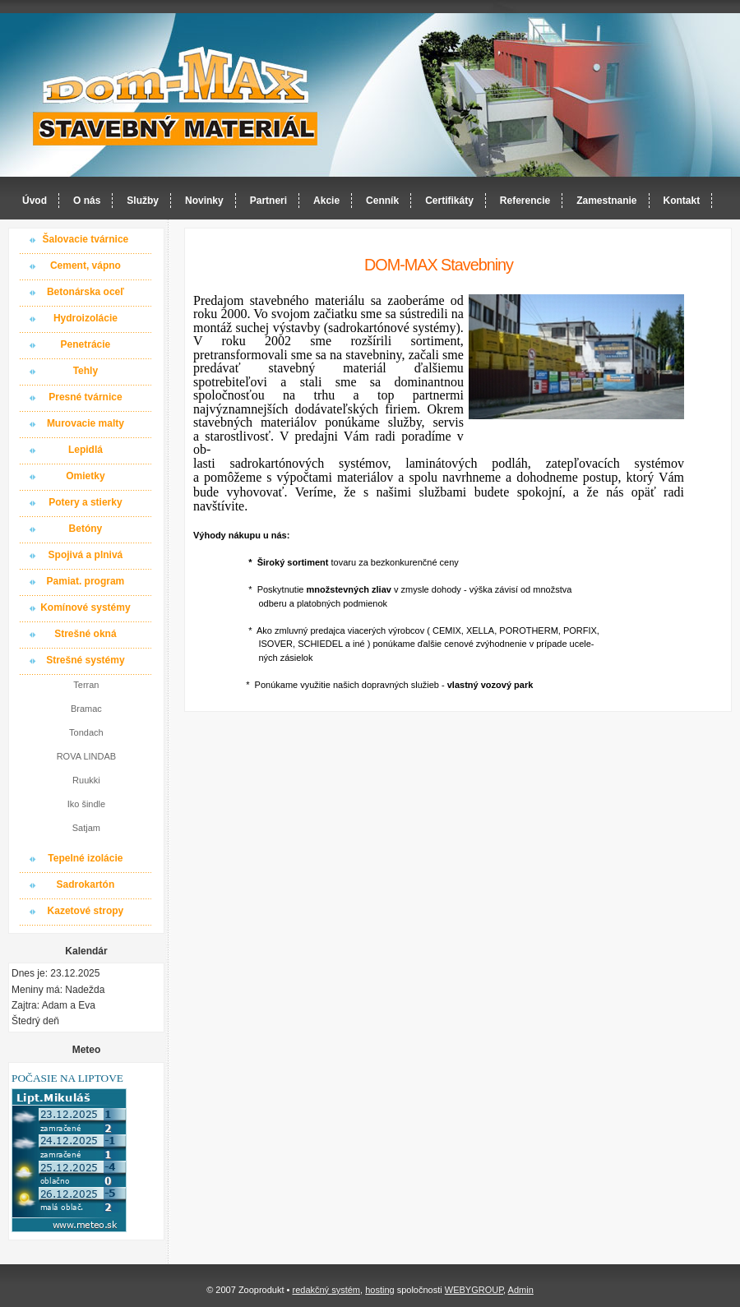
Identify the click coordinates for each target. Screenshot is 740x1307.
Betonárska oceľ (85, 292)
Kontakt (682, 200)
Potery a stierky (85, 502)
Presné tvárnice (85, 397)
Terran (86, 685)
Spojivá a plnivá (86, 555)
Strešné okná (85, 634)
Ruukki (86, 780)
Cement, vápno (85, 265)
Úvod (34, 200)
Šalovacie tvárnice (86, 239)
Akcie (326, 200)
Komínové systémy (85, 607)
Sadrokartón (86, 884)
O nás (86, 200)
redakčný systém (326, 1290)
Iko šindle (86, 804)
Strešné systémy (85, 660)
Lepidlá (85, 449)
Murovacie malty (85, 423)
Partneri (268, 200)
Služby (143, 200)
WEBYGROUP (474, 1290)
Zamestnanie (606, 200)
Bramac (86, 709)
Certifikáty (449, 200)
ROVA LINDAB (87, 756)
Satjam (86, 828)
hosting (379, 1290)
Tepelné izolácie (85, 858)
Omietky (85, 476)
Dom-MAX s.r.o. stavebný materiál (176, 95)
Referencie (525, 200)
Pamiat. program (86, 581)
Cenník (382, 200)
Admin (521, 1290)
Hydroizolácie (85, 318)
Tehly (85, 370)
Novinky (204, 200)
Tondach (86, 732)
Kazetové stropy (86, 911)
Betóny (86, 528)
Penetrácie (86, 344)
